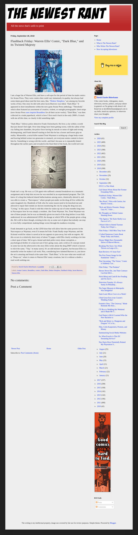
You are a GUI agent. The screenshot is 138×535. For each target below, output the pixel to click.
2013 (99, 395)
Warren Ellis (16, 273)
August (102, 349)
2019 (99, 165)
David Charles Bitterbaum (107, 97)
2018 (99, 168)
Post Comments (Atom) (29, 353)
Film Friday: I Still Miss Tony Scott (112, 231)
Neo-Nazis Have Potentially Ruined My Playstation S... (112, 343)
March (102, 368)
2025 (99, 142)
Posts (99, 502)
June (101, 357)
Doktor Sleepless (57, 101)
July (101, 353)
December (103, 172)
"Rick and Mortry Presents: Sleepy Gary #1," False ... (112, 208)
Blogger (113, 523)
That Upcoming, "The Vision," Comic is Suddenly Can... (113, 262)
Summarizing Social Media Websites (112, 333)
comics (38, 270)
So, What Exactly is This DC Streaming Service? (109, 337)
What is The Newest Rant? (107, 43)
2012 (99, 399)
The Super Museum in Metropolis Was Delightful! (111, 289)
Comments (101, 507)
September (103, 183)
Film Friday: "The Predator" (109, 267)
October (102, 179)
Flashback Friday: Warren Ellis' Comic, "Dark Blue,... (110, 197)
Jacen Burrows (78, 270)
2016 (99, 384)
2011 (99, 403)
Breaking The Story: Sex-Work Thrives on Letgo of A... (110, 247)
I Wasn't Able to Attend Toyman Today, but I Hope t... (111, 226)
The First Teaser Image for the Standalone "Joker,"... (110, 256)
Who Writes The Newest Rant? (108, 46)
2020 (99, 161)
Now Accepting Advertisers (107, 49)
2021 (99, 157)
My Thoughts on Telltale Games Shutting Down (111, 214)
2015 (99, 388)
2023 (99, 150)
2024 (99, 146)
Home (49, 349)
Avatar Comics (22, 270)
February (102, 372)
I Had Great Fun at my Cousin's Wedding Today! (110, 299)
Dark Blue (44, 270)
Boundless (31, 270)
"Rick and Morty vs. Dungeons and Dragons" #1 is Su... (112, 322)
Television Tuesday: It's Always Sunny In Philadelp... (110, 283)
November (103, 175)
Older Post (82, 349)
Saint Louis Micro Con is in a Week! (112, 294)
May (101, 360)
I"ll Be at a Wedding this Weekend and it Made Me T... (111, 310)
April (101, 364)
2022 (99, 153)
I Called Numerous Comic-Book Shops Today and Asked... (111, 235)
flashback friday (66, 270)
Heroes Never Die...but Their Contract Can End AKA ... (113, 272)
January (102, 375)
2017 (99, 380)
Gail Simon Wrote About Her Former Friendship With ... (113, 191)
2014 (99, 391)
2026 (99, 138)
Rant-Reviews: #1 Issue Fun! (109, 252)
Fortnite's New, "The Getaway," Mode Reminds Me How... (113, 305)
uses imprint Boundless (35, 112)
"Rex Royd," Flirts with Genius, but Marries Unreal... (112, 202)
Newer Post (15, 349)
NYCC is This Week (106, 186)
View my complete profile (104, 118)
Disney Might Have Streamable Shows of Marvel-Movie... (110, 241)
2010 (99, 406)
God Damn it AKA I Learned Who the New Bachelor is (113, 316)
